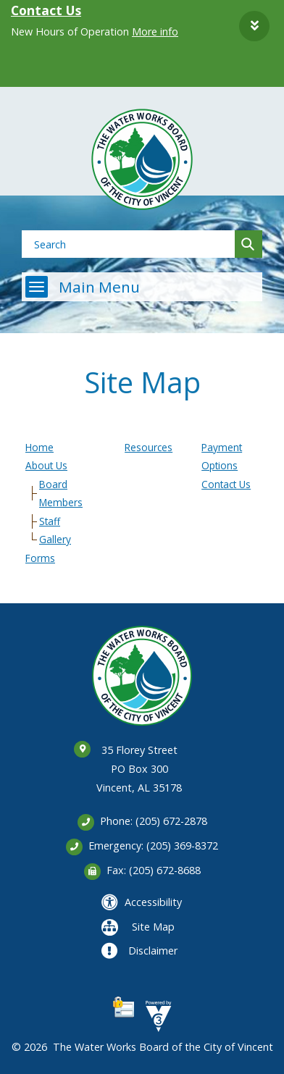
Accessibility (153, 902)
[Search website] (124, 244)
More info (155, 31)
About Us (46, 465)
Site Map (153, 927)
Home (39, 447)
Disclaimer (153, 950)
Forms (40, 558)
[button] (254, 26)
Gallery (55, 539)
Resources (148, 447)
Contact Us (46, 10)
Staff (49, 521)
